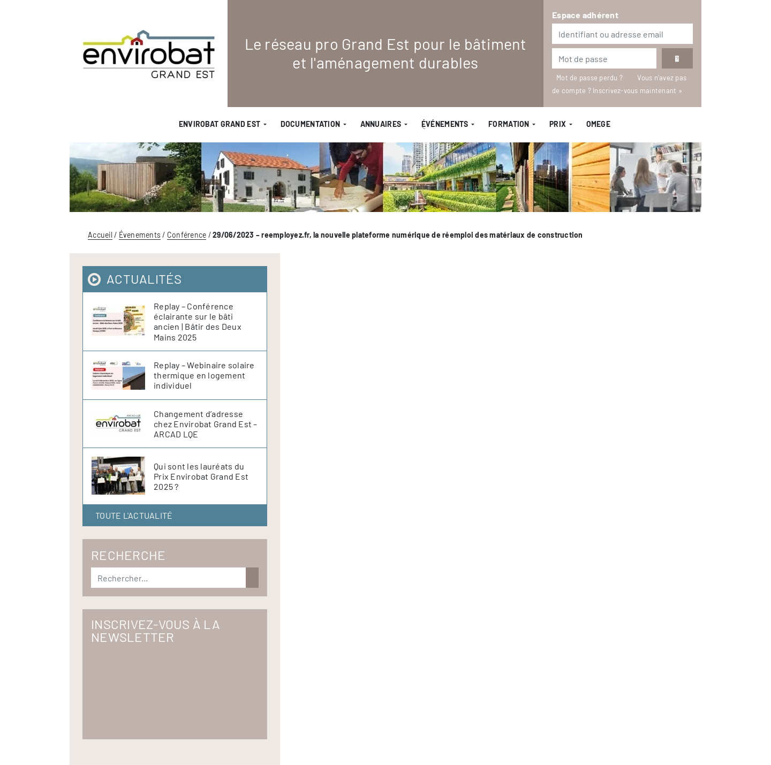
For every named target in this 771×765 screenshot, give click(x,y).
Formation (509, 123)
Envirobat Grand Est (219, 123)
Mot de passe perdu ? (590, 77)
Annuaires (381, 123)
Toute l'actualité (133, 515)
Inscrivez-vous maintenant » (637, 90)
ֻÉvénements (444, 123)
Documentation (311, 123)
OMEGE (598, 123)
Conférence (187, 234)
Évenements (140, 234)
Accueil (100, 234)
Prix (557, 123)
